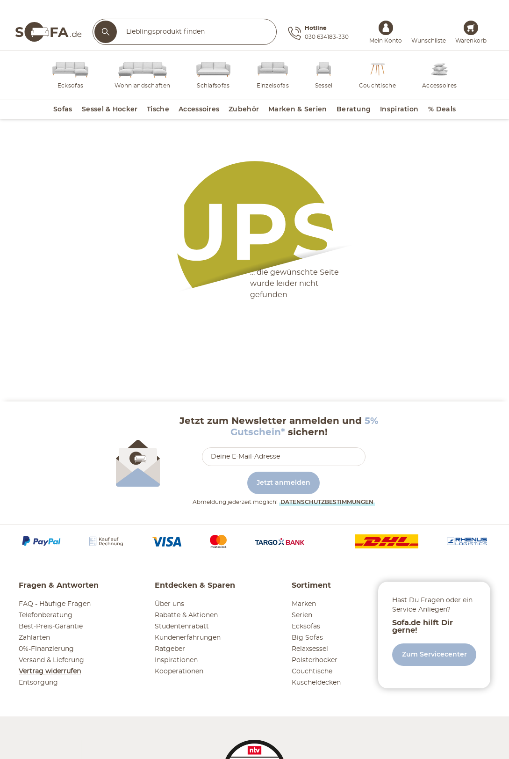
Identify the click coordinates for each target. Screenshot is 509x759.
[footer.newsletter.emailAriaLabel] (284, 456)
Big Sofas (307, 638)
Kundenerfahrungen (188, 638)
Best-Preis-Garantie (51, 626)
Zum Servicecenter (434, 654)
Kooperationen (179, 671)
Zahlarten (34, 638)
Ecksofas (306, 626)
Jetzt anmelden (283, 483)
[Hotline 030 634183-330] (318, 33)
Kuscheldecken (316, 682)
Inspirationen (176, 660)
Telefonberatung (45, 615)
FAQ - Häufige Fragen (55, 604)
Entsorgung (38, 682)
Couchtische (312, 671)
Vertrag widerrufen (50, 671)
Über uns (169, 604)
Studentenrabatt (182, 626)
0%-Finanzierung (46, 649)
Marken (304, 604)
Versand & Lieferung (51, 660)
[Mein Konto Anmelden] (386, 28)
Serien (302, 615)
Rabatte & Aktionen (186, 615)
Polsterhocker (314, 660)
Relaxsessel (310, 649)
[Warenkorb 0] (471, 28)
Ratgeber (170, 649)
